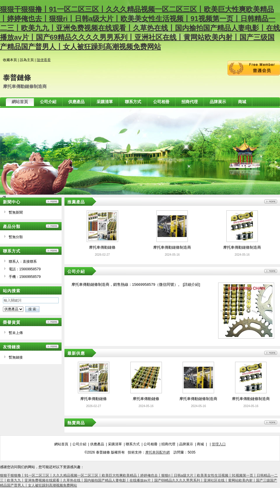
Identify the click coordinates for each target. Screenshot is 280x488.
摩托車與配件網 (157, 452)
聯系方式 (133, 444)
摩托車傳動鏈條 (102, 247)
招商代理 (168, 444)
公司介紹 (79, 444)
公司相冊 (151, 444)
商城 (200, 444)
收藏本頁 (10, 60)
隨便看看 (44, 60)
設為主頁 (27, 60)
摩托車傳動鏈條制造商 (172, 247)
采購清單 (115, 444)
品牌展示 (186, 444)
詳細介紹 (191, 284)
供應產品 (97, 444)
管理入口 (219, 444)
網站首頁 (61, 444)
